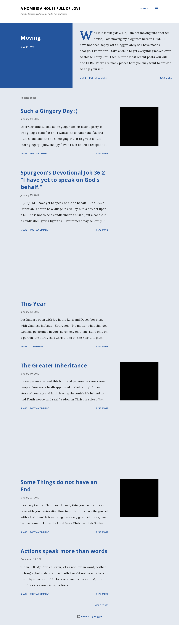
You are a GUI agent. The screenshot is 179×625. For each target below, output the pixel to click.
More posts (101, 605)
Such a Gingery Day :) (49, 110)
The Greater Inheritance (54, 365)
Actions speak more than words (64, 551)
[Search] (144, 8)
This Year (33, 303)
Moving (31, 37)
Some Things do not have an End (59, 485)
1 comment (36, 346)
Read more (166, 77)
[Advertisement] (72, 266)
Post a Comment (99, 77)
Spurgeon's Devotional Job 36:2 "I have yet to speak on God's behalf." (63, 180)
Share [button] (83, 77)
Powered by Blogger (89, 616)
